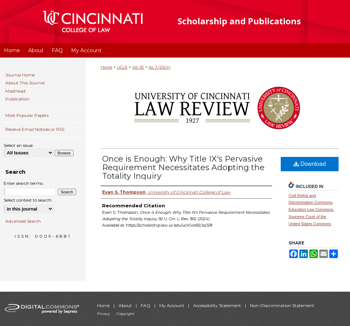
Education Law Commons (311, 209)
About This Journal (25, 82)
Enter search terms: (24, 183)
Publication (17, 99)
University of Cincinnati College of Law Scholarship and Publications (252, 21)
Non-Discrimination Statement (282, 305)
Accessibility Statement (217, 305)
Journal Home (20, 75)
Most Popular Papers (27, 115)
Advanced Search (23, 221)
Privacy (104, 313)
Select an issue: (19, 145)
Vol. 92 (138, 67)
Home (106, 67)
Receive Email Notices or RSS (34, 129)
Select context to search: (28, 200)
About (126, 305)
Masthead (15, 91)
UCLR (122, 67)
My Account (172, 305)
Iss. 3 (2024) (159, 67)
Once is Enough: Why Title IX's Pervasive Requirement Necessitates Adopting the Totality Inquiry (183, 167)
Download (310, 164)
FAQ (146, 305)
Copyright (125, 313)
